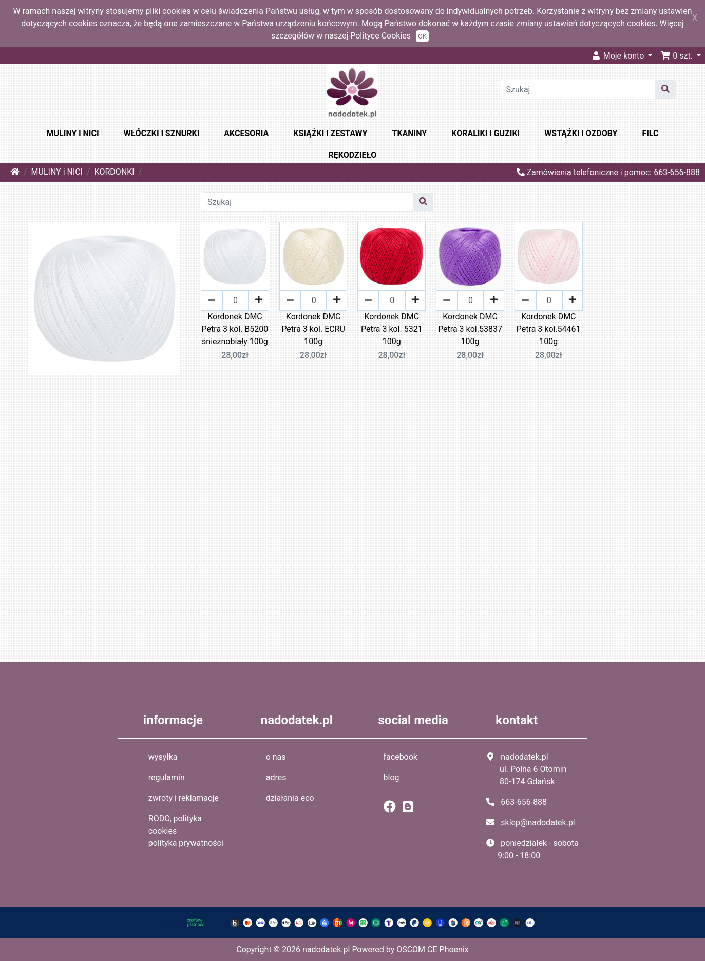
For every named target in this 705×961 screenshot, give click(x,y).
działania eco (290, 798)
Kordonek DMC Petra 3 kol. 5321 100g (392, 329)
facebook (400, 757)
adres (276, 777)
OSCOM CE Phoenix (432, 949)
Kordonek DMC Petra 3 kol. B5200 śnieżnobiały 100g (235, 329)
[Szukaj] (578, 89)
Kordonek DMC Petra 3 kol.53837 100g (470, 329)
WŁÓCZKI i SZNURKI (162, 133)
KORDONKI (114, 172)
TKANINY (409, 133)
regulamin (166, 777)
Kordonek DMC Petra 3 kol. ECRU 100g (313, 329)
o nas (276, 757)
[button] (680, 55)
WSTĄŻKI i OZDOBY (580, 133)
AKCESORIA (246, 133)
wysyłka (163, 757)
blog (391, 777)
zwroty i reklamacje (183, 798)
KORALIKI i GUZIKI (485, 133)
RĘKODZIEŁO (353, 155)
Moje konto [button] (618, 56)
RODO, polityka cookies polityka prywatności (185, 831)
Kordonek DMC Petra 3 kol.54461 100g (549, 329)
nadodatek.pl (326, 949)
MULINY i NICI (73, 133)
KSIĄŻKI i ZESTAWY (330, 133)
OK (422, 36)
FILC (650, 133)
